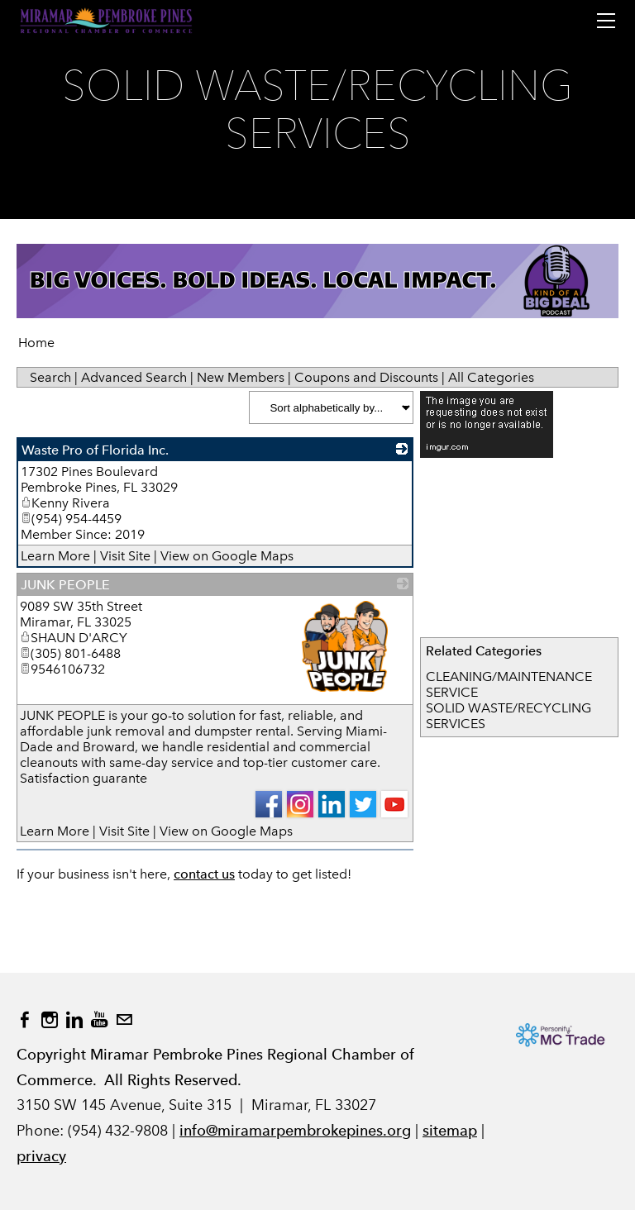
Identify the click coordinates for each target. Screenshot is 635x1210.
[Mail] (124, 1020)
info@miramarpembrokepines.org (295, 1130)
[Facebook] (25, 1020)
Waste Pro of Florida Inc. (95, 450)
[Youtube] (99, 1020)
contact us (204, 874)
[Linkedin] (74, 1020)
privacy (41, 1156)
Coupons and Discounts (366, 377)
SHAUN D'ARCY (73, 637)
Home (36, 342)
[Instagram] (49, 1020)
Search (50, 377)
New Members (240, 377)
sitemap (450, 1130)
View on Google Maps (227, 556)
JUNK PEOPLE (65, 585)
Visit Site (125, 556)
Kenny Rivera (65, 503)
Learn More (55, 556)
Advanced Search (134, 377)
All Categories (491, 377)
